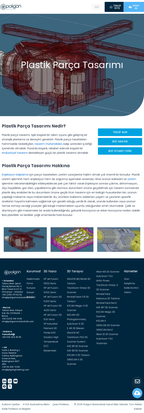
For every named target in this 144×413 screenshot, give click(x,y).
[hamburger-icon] (97, 7)
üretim (131, 179)
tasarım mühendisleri (48, 144)
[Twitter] (10, 386)
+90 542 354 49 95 (11, 337)
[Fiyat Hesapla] (137, 393)
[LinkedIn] (4, 381)
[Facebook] (4, 386)
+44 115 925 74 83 (11, 366)
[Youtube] (15, 381)
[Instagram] (10, 381)
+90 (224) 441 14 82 (12, 318)
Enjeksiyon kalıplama (15, 174)
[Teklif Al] (137, 382)
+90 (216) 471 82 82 (12, 294)
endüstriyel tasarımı (15, 153)
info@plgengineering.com (15, 369)
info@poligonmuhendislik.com (18, 297)
